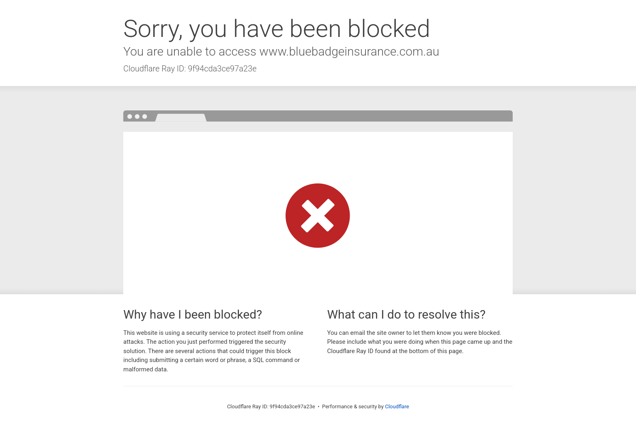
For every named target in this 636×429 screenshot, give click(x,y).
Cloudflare (397, 406)
